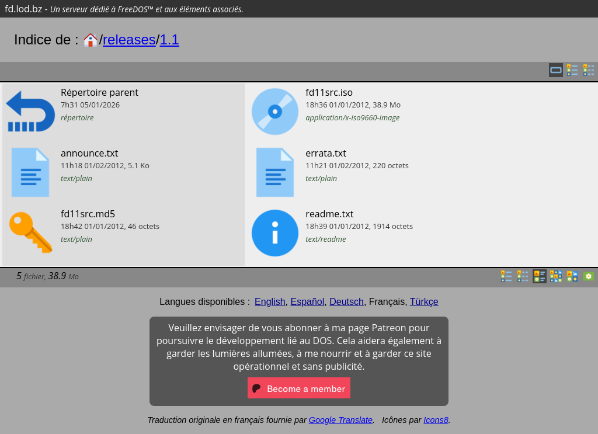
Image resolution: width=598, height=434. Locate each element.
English (270, 302)
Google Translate (341, 420)
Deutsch (346, 302)
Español (307, 302)
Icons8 (435, 420)
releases (129, 39)
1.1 (169, 39)
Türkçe (424, 302)
